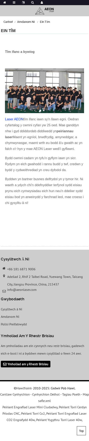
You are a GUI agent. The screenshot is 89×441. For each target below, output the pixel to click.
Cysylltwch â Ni (11, 309)
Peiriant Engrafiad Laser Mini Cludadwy (29, 407)
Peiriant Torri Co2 (33, 413)
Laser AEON (14, 119)
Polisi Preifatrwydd (14, 324)
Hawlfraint (24, 388)
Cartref (8, 21)
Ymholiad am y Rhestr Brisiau (27, 364)
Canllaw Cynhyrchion (15, 394)
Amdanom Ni (26, 21)
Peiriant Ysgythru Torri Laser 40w (59, 420)
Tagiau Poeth (71, 394)
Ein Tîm (45, 21)
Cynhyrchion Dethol (46, 394)
